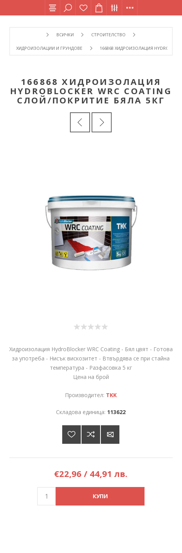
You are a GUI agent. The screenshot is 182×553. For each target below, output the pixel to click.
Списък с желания (83, 7)
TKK (111, 395)
